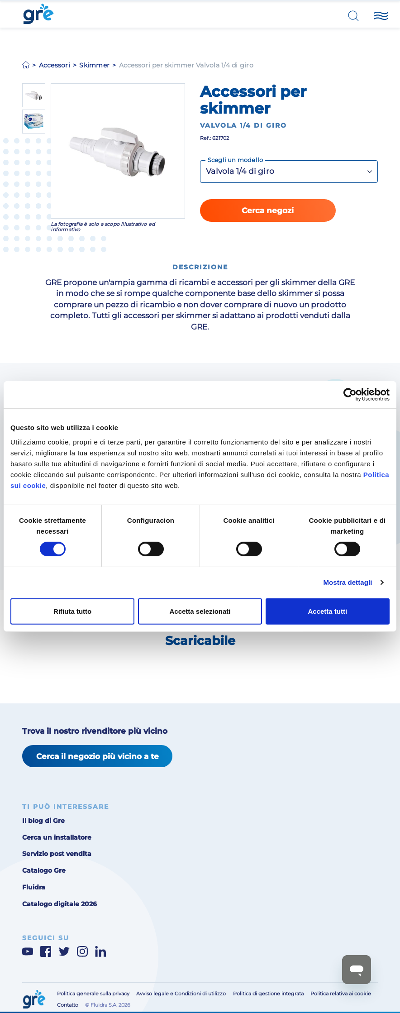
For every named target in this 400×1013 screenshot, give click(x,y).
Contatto (67, 1005)
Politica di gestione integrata (268, 993)
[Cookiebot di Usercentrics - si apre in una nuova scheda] (350, 394)
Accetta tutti (327, 611)
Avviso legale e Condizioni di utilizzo (181, 993)
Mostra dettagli (347, 582)
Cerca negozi (268, 210)
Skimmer (94, 65)
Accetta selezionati (199, 611)
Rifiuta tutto (72, 611)
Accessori (54, 65)
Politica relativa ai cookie (340, 993)
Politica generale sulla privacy (93, 993)
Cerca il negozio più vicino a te (97, 756)
